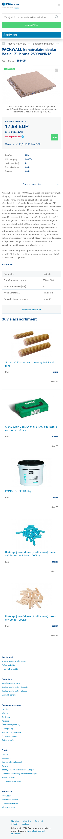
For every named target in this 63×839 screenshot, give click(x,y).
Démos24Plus (31, 25)
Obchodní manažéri (10, 803)
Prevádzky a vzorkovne (11, 732)
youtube (25, 823)
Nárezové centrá (8, 807)
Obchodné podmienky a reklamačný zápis (19, 773)
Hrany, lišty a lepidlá (10, 669)
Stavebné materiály (43, 43)
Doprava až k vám (9, 736)
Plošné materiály (17, 43)
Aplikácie (5, 721)
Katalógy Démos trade (11, 683)
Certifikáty (6, 717)
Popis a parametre (41, 184)
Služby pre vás (8, 740)
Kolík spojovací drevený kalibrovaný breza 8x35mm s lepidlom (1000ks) (30, 553)
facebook (39, 821)
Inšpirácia (27, 821)
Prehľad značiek (8, 777)
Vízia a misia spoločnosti (12, 762)
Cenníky (5, 709)
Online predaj (7, 728)
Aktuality (15, 821)
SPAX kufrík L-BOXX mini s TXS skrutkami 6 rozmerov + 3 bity (31, 428)
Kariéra (5, 766)
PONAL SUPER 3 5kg (18, 491)
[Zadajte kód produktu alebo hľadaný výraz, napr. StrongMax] (31, 17)
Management (7, 758)
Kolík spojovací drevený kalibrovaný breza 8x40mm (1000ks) (30, 618)
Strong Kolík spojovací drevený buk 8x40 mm (29, 364)
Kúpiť (54, 137)
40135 (55, 497)
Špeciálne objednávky (11, 725)
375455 (55, 436)
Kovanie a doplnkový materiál (14, 661)
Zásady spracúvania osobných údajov (18, 770)
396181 (55, 562)
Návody (5, 713)
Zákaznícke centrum (10, 799)
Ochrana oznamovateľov (12, 781)
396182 (55, 626)
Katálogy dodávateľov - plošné (14, 691)
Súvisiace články (31, 309)
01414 (55, 372)
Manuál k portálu (8, 695)
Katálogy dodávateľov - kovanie (15, 687)
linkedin (14, 823)
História (5, 754)
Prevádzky (6, 796)
